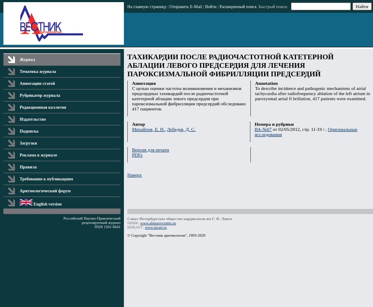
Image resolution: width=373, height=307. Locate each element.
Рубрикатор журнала (40, 95)
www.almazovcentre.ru (158, 223)
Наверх (134, 174)
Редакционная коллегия (43, 107)
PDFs (137, 154)
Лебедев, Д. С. (181, 129)
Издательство (33, 119)
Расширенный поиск (238, 6)
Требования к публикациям (46, 179)
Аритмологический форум (45, 190)
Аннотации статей (37, 83)
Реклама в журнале (38, 155)
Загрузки (28, 143)
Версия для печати (150, 149)
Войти (211, 6)
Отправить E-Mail (186, 6)
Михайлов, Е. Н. (148, 129)
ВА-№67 (263, 129)
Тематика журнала (38, 71)
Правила (28, 167)
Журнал (27, 59)
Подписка (29, 131)
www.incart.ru (156, 227)
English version (41, 204)
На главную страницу (147, 6)
